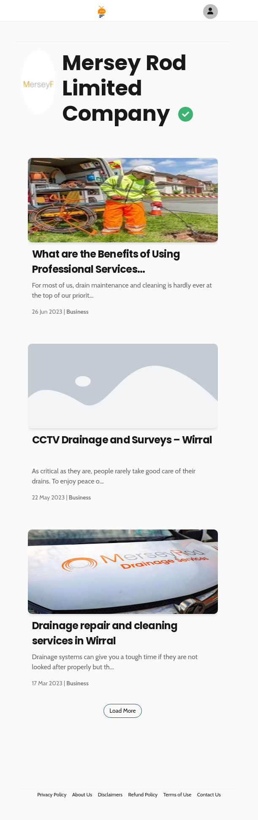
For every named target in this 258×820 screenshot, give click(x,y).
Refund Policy (143, 794)
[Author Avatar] (210, 11)
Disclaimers (110, 794)
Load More (122, 710)
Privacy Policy (51, 794)
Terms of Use (177, 794)
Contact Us (209, 794)
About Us (82, 794)
